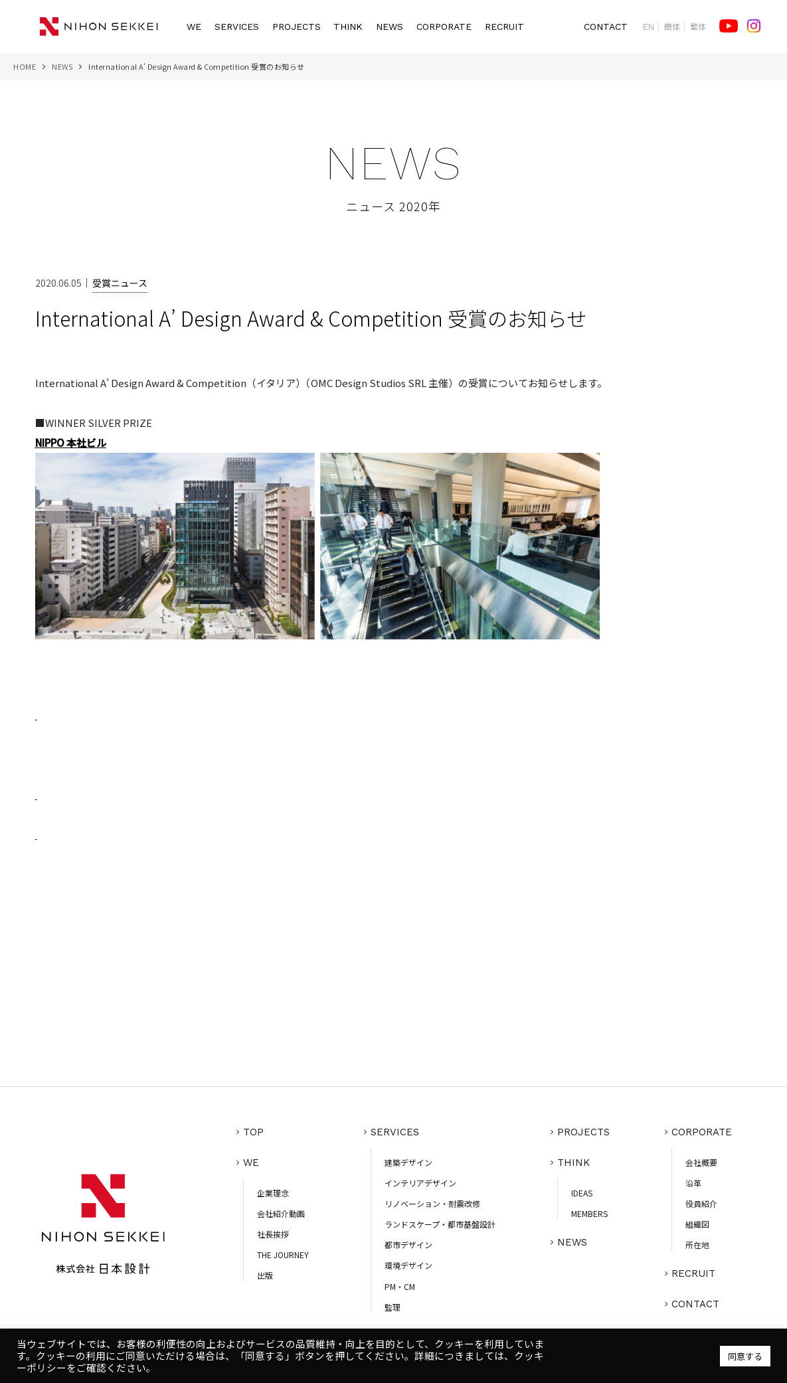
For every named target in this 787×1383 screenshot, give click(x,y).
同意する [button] (745, 1356)
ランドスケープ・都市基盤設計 (440, 1224)
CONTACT (606, 26)
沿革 (693, 1182)
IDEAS (581, 1192)
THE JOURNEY (283, 1254)
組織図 (697, 1224)
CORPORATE (444, 26)
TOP (253, 1132)
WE (194, 26)
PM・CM (400, 1286)
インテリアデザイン (420, 1182)
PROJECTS (296, 26)
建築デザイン (408, 1162)
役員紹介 (701, 1203)
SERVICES (237, 26)
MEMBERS (589, 1213)
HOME (24, 66)
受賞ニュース (119, 282)
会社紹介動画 (281, 1213)
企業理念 (273, 1192)
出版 (265, 1275)
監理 (392, 1307)
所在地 (697, 1244)
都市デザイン (408, 1244)
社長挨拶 (273, 1234)
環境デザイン (408, 1265)
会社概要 (701, 1162)
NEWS (389, 26)
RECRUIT (504, 26)
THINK (348, 26)
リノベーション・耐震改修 (432, 1203)
